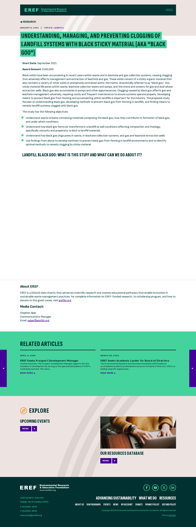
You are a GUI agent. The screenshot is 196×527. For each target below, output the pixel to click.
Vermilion (172, 515)
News (115, 504)
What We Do (148, 498)
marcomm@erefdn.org (31, 515)
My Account (127, 504)
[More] (58, 426)
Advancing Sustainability (116, 498)
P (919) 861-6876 (28, 506)
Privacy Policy (152, 504)
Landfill (59, 28)
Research (29, 21)
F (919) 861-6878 (28, 511)
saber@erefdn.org (38, 320)
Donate (139, 504)
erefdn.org (65, 300)
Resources (167, 498)
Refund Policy (169, 504)
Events (106, 504)
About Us (79, 504)
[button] (192, 368)
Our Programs (94, 504)
